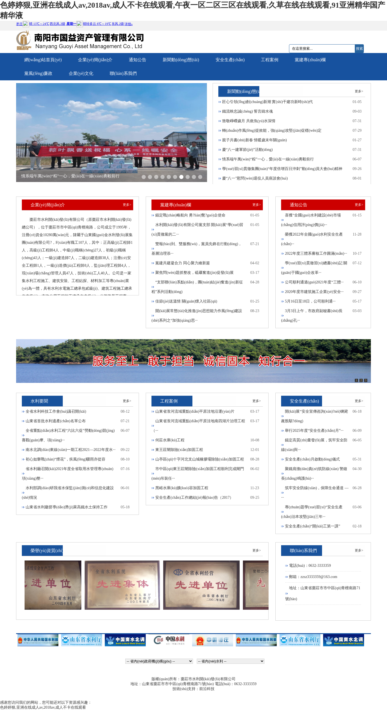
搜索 (359, 48)
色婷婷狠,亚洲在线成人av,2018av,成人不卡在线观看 (43, 707)
